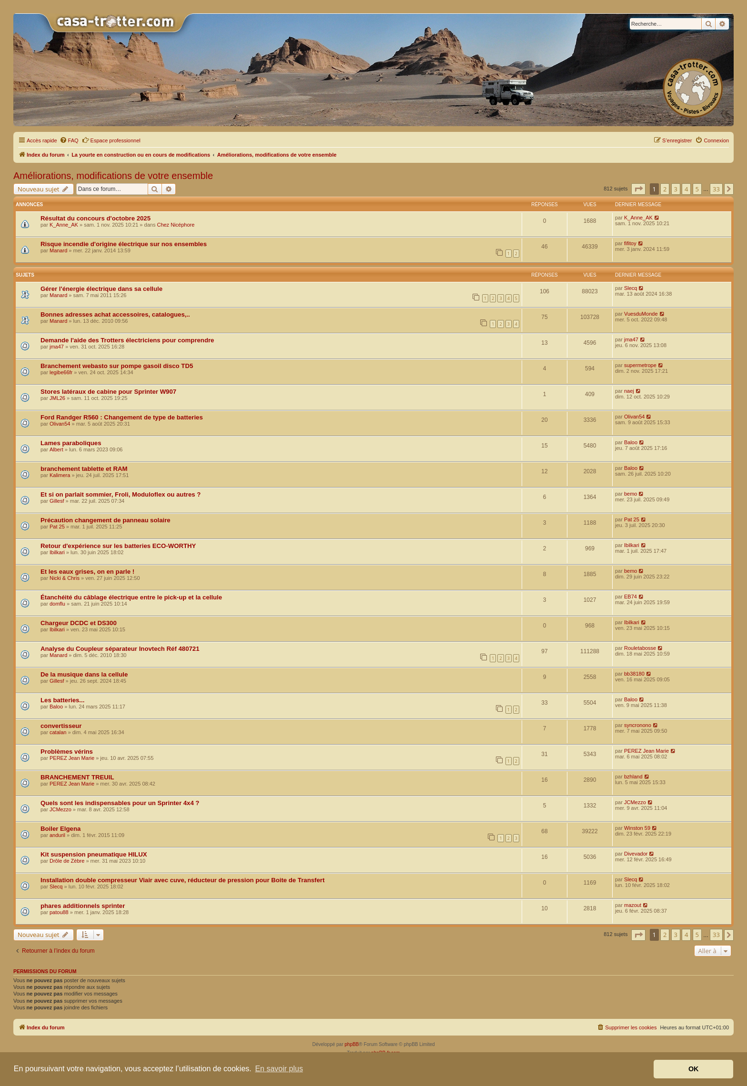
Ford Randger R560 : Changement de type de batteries (121, 417)
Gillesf (57, 501)
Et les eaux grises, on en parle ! (87, 571)
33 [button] (716, 189)
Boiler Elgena (60, 828)
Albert (56, 449)
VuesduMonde (641, 314)
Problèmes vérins (66, 751)
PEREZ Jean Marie (72, 758)
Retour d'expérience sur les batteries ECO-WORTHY (118, 545)
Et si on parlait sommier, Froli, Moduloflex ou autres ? (120, 494)
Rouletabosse (640, 648)
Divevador (636, 854)
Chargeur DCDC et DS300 (78, 623)
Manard (58, 250)
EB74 (630, 596)
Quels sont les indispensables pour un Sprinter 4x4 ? (119, 803)
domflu (57, 604)
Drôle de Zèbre (67, 861)
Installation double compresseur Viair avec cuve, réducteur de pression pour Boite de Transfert (182, 880)
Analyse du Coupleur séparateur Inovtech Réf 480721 (119, 648)
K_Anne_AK (64, 225)
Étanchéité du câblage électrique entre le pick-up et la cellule (131, 597)
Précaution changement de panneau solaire (105, 520)
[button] (638, 189)
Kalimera (60, 475)
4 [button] (686, 189)
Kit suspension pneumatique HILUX (93, 854)
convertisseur (61, 725)
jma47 (57, 346)
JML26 (57, 398)
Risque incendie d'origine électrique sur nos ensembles (123, 244)
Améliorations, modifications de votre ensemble (113, 175)
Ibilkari (57, 552)
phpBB (351, 1044)
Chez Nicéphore (175, 225)
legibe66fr (61, 372)
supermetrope (640, 365)
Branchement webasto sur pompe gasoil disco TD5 (116, 365)
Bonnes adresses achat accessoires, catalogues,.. (115, 314)
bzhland (633, 776)
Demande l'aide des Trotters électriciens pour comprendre (127, 340)
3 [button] (675, 189)
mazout (632, 905)
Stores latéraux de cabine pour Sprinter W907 (108, 391)
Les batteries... (62, 700)
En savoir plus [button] (279, 1069)
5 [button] (697, 189)
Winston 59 (637, 828)
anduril (57, 835)
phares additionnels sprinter (82, 905)
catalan (58, 732)
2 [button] (664, 189)
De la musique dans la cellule (84, 674)
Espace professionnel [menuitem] (111, 140)
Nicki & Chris (65, 578)
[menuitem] (69, 140)
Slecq (630, 288)
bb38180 (634, 674)
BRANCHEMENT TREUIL (77, 777)
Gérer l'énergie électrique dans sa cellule (101, 288)
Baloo (630, 442)
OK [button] (693, 1069)
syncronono (637, 725)
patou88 (59, 912)
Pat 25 (57, 526)
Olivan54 (60, 424)
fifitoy (630, 243)
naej (629, 391)
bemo (630, 494)
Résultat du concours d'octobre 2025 (95, 218)
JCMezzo (60, 809)
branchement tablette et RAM (83, 468)
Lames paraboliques (70, 443)
